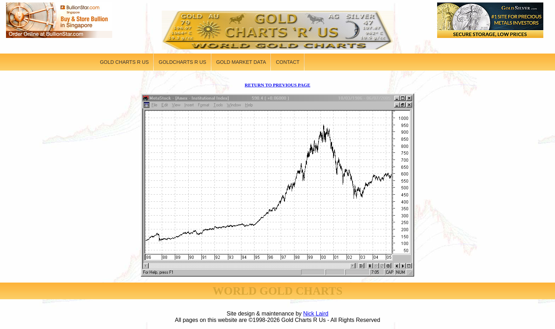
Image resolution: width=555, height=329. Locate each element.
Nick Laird (315, 314)
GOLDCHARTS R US (182, 62)
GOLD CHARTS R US (124, 62)
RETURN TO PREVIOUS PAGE (277, 85)
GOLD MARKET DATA (241, 62)
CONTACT (287, 62)
